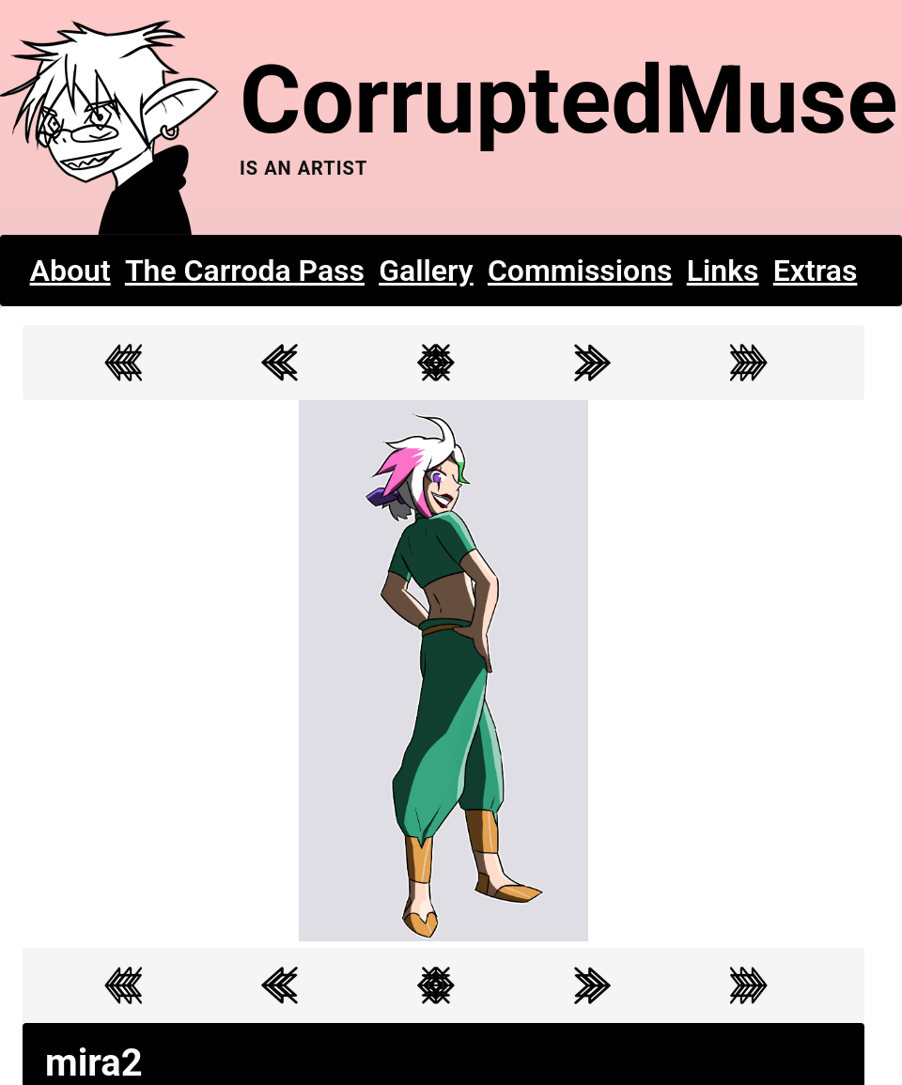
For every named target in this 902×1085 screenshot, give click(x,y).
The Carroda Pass (245, 270)
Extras (815, 270)
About (70, 270)
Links (723, 270)
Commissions (580, 270)
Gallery (426, 270)
